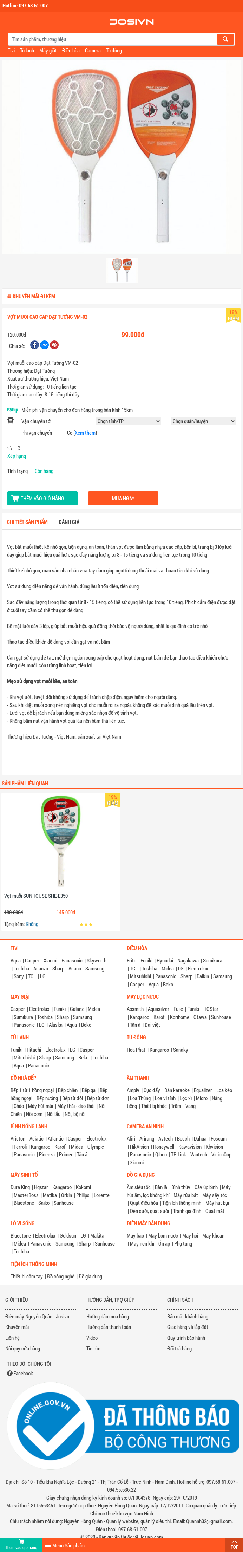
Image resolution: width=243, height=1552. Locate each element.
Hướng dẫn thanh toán (108, 1326)
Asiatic (36, 1138)
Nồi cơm (34, 1113)
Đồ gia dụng (90, 1276)
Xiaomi (50, 960)
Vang (190, 1105)
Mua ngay (123, 498)
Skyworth (96, 960)
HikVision (139, 1146)
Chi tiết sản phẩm (27, 521)
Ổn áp (164, 1243)
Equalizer (203, 1089)
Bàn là (161, 1186)
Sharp (58, 968)
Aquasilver (158, 1008)
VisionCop (221, 1154)
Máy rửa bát (185, 1195)
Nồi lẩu (53, 1113)
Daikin (203, 976)
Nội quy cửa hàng (22, 1348)
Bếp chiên (68, 1089)
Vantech (198, 1154)
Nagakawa (188, 960)
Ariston (18, 1138)
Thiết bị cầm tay (27, 1276)
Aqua (16, 960)
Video (92, 1337)
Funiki (146, 960)
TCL (32, 976)
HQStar (210, 1008)
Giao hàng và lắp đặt (187, 1326)
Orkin (66, 1195)
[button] (20, 149)
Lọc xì (186, 1098)
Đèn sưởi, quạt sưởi (149, 1210)
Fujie (178, 1008)
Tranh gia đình (187, 1210)
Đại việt (152, 1024)
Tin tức (93, 1348)
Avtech (165, 1138)
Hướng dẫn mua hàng (107, 1316)
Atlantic (56, 1138)
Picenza (47, 1154)
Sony (19, 976)
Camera (93, 50)
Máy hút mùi (40, 1105)
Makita (97, 1235)
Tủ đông (114, 50)
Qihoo (161, 1154)
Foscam (219, 1138)
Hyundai (165, 960)
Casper (32, 960)
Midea (168, 968)
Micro (202, 1098)
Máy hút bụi (217, 1202)
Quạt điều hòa (144, 1202)
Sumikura (212, 960)
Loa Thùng (140, 1098)
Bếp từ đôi (72, 1098)
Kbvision (214, 1146)
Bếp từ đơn (98, 1098)
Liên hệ (12, 1337)
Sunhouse (221, 1016)
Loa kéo (224, 1089)
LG (43, 976)
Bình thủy (180, 1186)
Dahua (200, 1138)
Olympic (95, 1146)
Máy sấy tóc (214, 1195)
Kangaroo (139, 1016)
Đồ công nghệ (60, 1276)
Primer (66, 1154)
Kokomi (83, 1186)
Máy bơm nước (163, 1235)
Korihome (179, 1016)
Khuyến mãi (17, 1326)
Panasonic (72, 960)
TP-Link (178, 1154)
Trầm (176, 1105)
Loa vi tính (165, 1098)
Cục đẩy (152, 1089)
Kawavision (190, 1146)
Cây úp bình (206, 1186)
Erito (131, 960)
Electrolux (198, 968)
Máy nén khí (142, 1243)
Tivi (11, 50)
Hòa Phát (136, 1049)
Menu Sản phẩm (68, 1545)
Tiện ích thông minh (181, 1202)
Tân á (135, 1024)
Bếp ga (89, 1089)
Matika (50, 1195)
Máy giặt (48, 50)
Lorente (102, 1195)
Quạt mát (214, 1210)
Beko (168, 984)
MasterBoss (26, 1195)
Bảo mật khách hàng (187, 1316)
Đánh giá (69, 521)
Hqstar (41, 1186)
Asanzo (40, 968)
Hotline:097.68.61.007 (25, 5)
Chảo (19, 1105)
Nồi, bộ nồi (75, 1113)
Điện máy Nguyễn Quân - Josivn (37, 1316)
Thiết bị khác (154, 1105)
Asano (74, 968)
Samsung (94, 968)
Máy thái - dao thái (75, 1105)
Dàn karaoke (177, 1089)
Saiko (44, 1202)
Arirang (146, 1138)
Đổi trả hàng (179, 1348)
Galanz (77, 1008)
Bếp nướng (47, 1098)
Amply (133, 1089)
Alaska (56, 1024)
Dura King (20, 1186)
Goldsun (68, 1235)
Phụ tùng (183, 1243)
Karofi (159, 1016)
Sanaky (180, 1049)
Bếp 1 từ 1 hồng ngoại (32, 1089)
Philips (83, 1195)
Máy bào (135, 1235)
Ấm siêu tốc (139, 1186)
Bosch (183, 1138)
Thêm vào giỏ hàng (42, 498)
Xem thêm (85, 432)
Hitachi (34, 1049)
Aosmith (135, 1008)
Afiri (131, 1138)
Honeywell (163, 1146)
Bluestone (24, 1202)
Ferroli (20, 1146)
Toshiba (21, 968)
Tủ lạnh (27, 50)
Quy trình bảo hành (186, 1337)
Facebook (23, 1373)
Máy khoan (213, 1235)
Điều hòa (71, 50)
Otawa (200, 1016)
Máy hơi (190, 1235)
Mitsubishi (140, 976)
